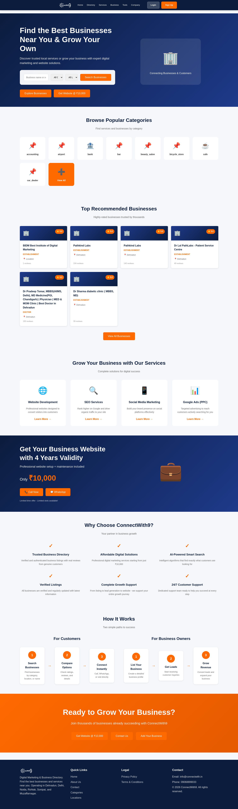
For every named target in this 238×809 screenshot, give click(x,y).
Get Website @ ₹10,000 (71, 93)
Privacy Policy (129, 776)
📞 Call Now (31, 499)
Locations (76, 798)
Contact (75, 787)
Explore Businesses (36, 93)
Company (135, 5)
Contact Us (122, 743)
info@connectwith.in (191, 776)
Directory (91, 5)
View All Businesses (119, 338)
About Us (76, 782)
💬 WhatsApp (58, 499)
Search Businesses (95, 77)
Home (80, 5)
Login (153, 5)
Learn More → (42, 422)
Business (114, 5)
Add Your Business (151, 743)
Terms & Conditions (132, 782)
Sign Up (169, 5)
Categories (77, 792)
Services (103, 5)
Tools (125, 5)
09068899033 (188, 782)
